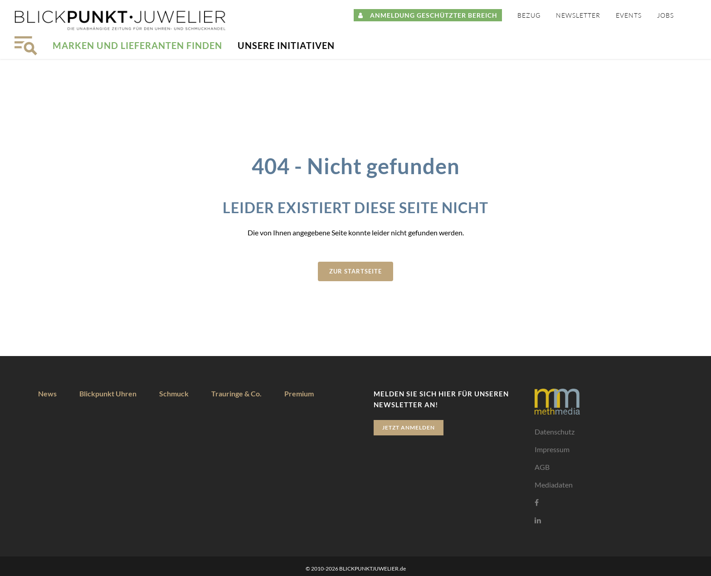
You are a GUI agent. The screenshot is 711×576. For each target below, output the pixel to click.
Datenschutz (555, 431)
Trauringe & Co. (236, 393)
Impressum (552, 449)
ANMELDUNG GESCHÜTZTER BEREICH (427, 15)
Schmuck (174, 393)
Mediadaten (554, 484)
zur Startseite (355, 271)
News (47, 393)
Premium (299, 393)
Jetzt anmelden (408, 427)
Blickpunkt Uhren (107, 393)
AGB (542, 467)
